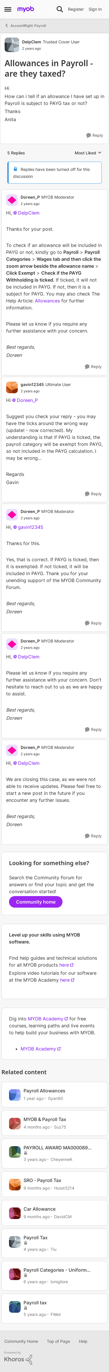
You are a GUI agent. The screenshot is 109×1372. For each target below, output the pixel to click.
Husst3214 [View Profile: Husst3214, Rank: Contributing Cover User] (64, 1188)
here (64, 965)
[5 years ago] (35, 1314)
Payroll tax (35, 1302)
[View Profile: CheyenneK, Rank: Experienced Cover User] (15, 1152)
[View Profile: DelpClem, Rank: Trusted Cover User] (12, 45)
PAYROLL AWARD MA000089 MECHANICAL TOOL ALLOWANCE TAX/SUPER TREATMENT (61, 1148)
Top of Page (58, 1341)
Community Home (21, 1341)
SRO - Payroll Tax (42, 1180)
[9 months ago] (37, 1188)
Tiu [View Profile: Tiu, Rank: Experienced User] (53, 1249)
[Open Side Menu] (7, 9)
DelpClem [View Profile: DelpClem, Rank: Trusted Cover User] (31, 41)
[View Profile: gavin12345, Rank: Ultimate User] (12, 387)
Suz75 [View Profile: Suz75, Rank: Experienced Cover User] (60, 1126)
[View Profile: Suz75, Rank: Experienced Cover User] (15, 1123)
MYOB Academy (45, 1019)
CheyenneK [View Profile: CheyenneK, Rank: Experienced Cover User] (61, 1159)
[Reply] (94, 135)
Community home (36, 902)
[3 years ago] (35, 1159)
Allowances (47, 301)
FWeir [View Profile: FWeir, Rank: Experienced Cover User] (56, 1314)
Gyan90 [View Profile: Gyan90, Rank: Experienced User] (55, 1098)
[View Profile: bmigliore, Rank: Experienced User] (15, 1274)
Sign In (95, 9)
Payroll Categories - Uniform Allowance (55, 1270)
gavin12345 (30, 527)
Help (83, 1341)
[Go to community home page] (26, 9)
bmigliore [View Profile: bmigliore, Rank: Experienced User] (59, 1281)
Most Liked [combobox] (88, 153)
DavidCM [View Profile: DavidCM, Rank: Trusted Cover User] (63, 1216)
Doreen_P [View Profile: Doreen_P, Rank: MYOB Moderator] (30, 197)
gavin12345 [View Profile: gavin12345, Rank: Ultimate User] (32, 384)
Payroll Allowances (44, 1091)
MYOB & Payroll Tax (45, 1119)
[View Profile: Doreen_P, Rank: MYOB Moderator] (12, 200)
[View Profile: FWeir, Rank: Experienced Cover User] (15, 1307)
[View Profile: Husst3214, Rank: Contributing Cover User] (15, 1184)
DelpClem (29, 213)
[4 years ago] (35, 1249)
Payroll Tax (36, 1237)
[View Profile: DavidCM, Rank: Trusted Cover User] (15, 1213)
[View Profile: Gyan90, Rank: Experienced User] (15, 1095)
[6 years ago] (35, 1282)
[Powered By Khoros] (54, 1358)
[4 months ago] (37, 1127)
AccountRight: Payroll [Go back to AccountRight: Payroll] (25, 25)
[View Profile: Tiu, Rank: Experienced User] (15, 1242)
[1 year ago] (34, 1098)
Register (76, 9)
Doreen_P (27, 400)
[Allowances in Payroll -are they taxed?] (47, 203)
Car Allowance (40, 1209)
